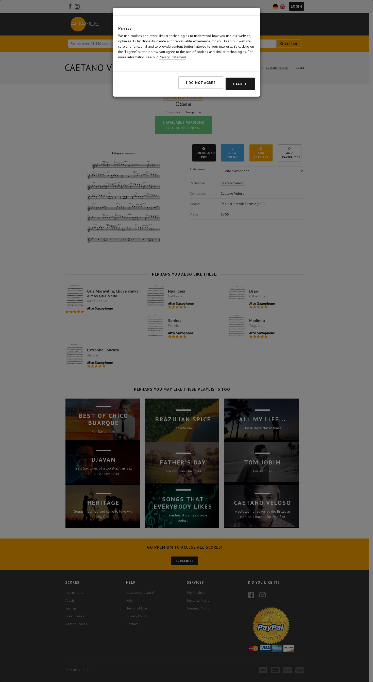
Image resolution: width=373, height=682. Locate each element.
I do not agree (201, 82)
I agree (240, 84)
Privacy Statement (172, 57)
